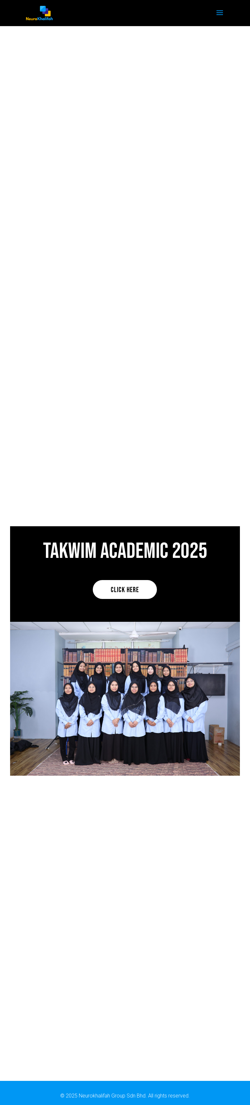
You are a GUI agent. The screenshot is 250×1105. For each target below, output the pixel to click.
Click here (125, 590)
